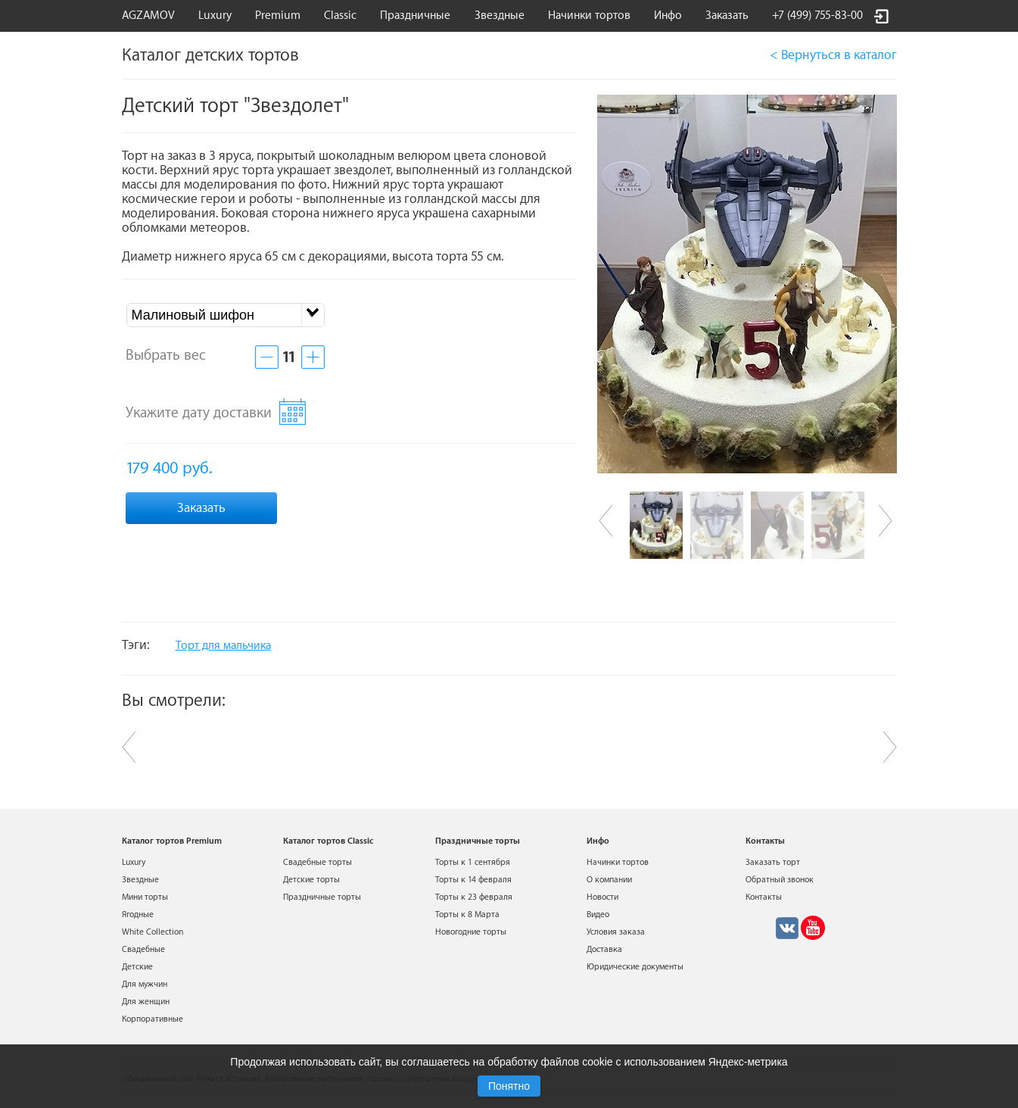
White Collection (152, 932)
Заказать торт (773, 862)
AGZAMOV (148, 15)
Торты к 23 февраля (473, 897)
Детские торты (311, 880)
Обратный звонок (780, 880)
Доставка (604, 949)
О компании (609, 880)
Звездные (500, 15)
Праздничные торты (322, 897)
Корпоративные (152, 1019)
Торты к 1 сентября (472, 862)
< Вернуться (833, 55)
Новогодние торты (470, 932)
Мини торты (145, 897)
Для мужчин (144, 984)
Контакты (764, 897)
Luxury (215, 15)
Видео (598, 914)
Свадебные (143, 949)
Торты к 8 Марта (467, 914)
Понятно (509, 1086)
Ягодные (138, 914)
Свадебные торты (317, 862)
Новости (602, 897)
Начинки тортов (589, 15)
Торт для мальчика (223, 645)
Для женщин (146, 1002)
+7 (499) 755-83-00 (817, 15)
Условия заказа (616, 932)
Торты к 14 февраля (473, 880)
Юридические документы (635, 967)
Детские (137, 967)
